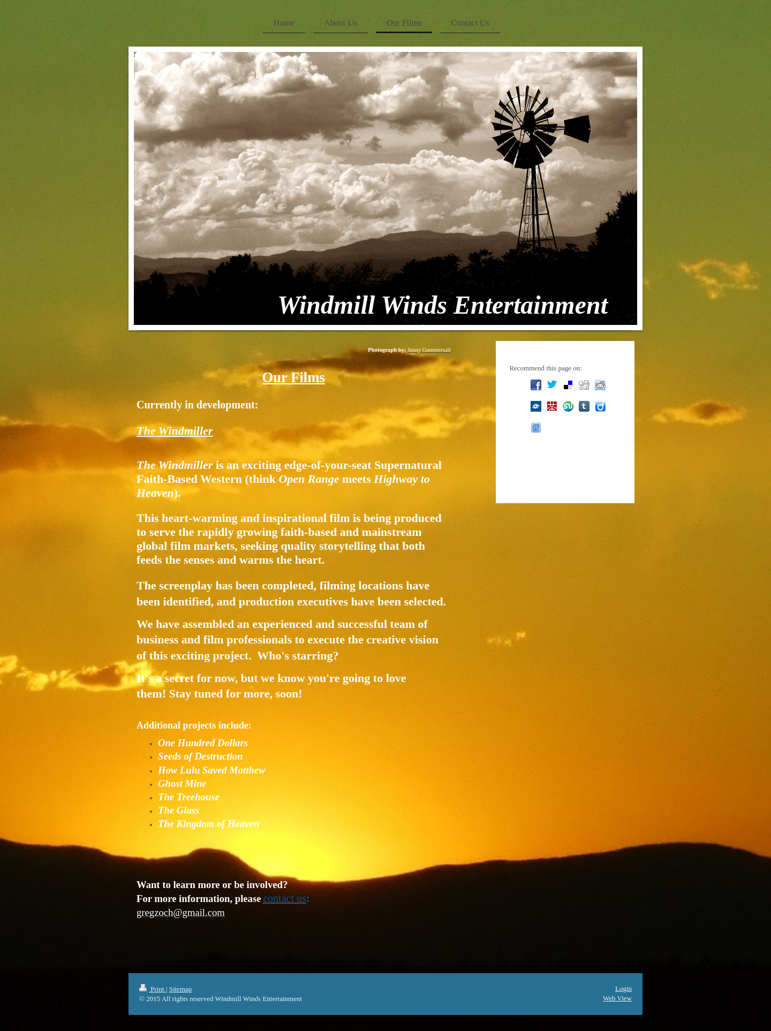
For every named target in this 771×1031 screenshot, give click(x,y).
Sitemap (180, 989)
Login (623, 988)
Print (152, 989)
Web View (617, 998)
